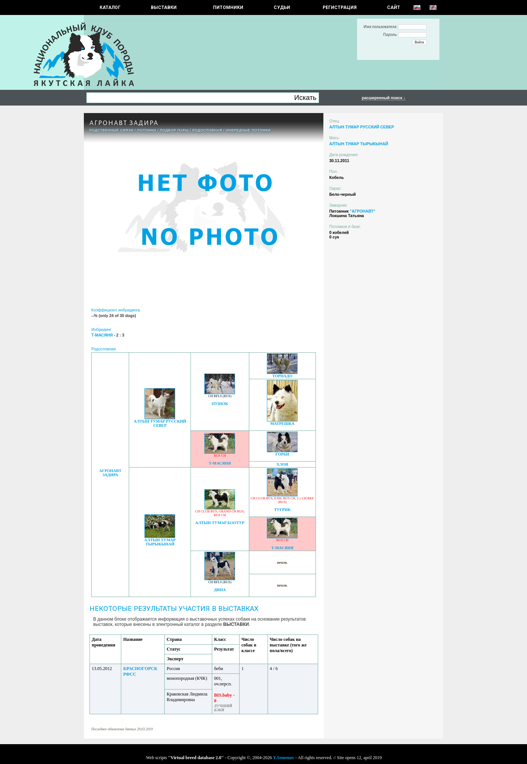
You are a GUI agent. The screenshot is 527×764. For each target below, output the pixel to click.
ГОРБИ (282, 454)
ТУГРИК (282, 510)
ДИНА (220, 590)
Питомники (228, 7)
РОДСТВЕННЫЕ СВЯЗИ (111, 130)
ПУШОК (219, 404)
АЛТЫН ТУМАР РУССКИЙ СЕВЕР (160, 423)
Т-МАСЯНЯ (220, 463)
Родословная (207, 130)
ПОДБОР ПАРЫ (174, 130)
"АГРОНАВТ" (362, 211)
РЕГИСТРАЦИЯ (340, 7)
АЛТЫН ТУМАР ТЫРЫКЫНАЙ (160, 542)
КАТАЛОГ (110, 7)
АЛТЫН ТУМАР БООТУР (219, 523)
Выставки (164, 7)
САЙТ (393, 7)
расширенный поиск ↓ (383, 97)
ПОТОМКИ (146, 130)
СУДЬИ (282, 7)
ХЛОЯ (282, 464)
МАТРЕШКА (282, 423)
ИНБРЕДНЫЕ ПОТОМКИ (248, 130)
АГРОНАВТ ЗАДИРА (110, 473)
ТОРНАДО (282, 376)
